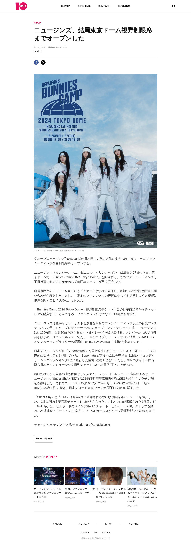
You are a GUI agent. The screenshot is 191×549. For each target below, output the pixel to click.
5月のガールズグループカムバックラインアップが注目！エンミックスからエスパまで (142, 495)
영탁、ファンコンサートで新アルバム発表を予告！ (80, 491)
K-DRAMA (84, 6)
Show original (44, 438)
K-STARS (124, 6)
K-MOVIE (104, 6)
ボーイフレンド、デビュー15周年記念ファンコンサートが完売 (49, 493)
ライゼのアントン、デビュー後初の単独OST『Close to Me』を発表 (111, 493)
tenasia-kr (106, 533)
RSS (95, 533)
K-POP (65, 6)
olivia (39, 51)
